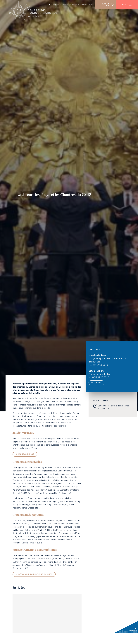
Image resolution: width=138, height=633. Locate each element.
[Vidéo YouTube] (47, 613)
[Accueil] (33, 10)
